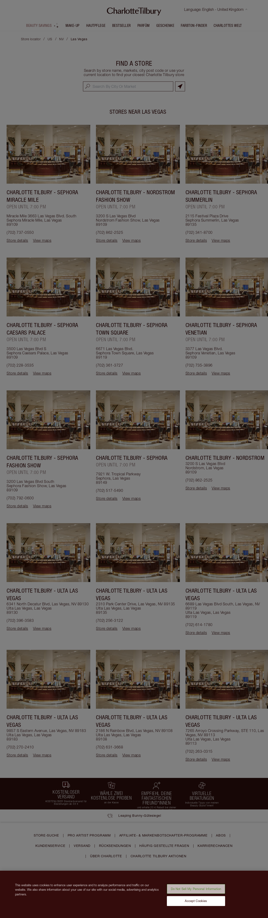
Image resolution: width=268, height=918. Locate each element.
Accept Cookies (196, 903)
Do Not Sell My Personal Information (196, 891)
